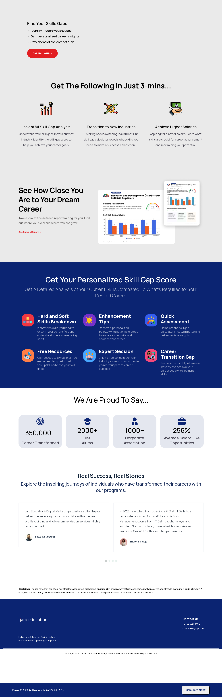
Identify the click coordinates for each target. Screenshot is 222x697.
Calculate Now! (196, 690)
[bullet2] (109, 588)
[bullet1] (106, 588)
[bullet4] (116, 588)
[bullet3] (113, 588)
